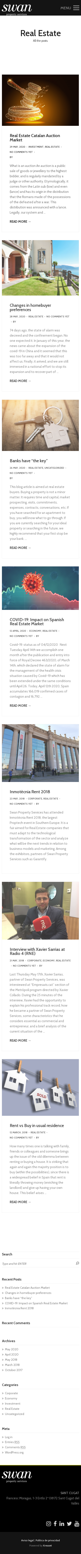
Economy (35, 630)
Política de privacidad (48, 1540)
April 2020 (12, 1354)
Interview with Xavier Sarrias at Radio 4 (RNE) (37, 951)
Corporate (35, 798)
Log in (9, 1437)
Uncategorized (54, 467)
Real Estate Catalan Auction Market (35, 137)
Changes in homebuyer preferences (30, 307)
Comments (15, 1447)
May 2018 (11, 1359)
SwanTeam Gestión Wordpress (33, 157)
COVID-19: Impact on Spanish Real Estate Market (37, 622)
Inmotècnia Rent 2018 (30, 791)
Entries (12, 1442)
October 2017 (13, 1370)
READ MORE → (20, 222)
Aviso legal (27, 1540)
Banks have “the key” (29, 460)
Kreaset (47, 1545)
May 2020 (11, 1349)
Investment (36, 146)
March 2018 (12, 1365)
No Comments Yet (21, 151)
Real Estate (52, 146)
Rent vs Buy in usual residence (37, 1125)
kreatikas (46, 636)
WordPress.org (14, 1452)
